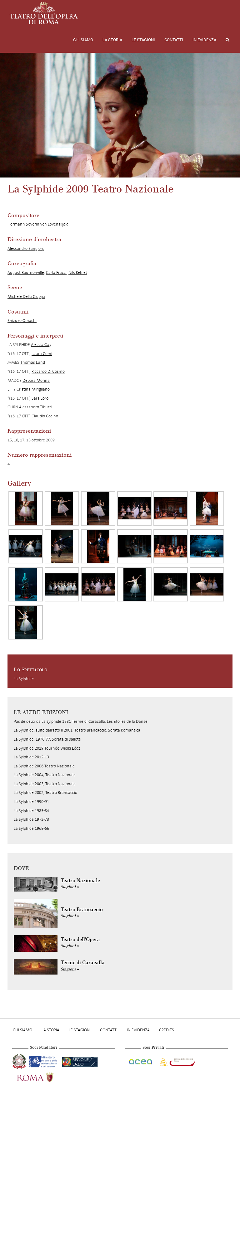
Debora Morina (36, 380)
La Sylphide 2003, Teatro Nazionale (45, 783)
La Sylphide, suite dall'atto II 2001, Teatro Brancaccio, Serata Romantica (77, 730)
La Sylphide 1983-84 (31, 810)
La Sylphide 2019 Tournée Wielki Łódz (47, 748)
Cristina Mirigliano (33, 389)
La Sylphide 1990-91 (31, 801)
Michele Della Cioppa (26, 296)
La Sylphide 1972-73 (31, 819)
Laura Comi (42, 353)
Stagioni (70, 886)
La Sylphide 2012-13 (31, 757)
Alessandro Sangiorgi (26, 248)
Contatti (173, 39)
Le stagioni (143, 39)
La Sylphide (24, 678)
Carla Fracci (56, 272)
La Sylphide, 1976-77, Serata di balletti (47, 739)
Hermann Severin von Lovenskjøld (38, 224)
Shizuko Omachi (22, 320)
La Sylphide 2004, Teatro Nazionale (45, 774)
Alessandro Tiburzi (35, 407)
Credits (166, 1030)
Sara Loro (40, 398)
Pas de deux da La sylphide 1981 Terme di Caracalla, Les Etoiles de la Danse (81, 721)
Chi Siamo (83, 39)
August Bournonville (26, 272)
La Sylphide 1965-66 (31, 828)
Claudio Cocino (45, 416)
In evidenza (204, 39)
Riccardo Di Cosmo (48, 371)
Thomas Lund (32, 362)
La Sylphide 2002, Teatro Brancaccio (45, 792)
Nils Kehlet (77, 272)
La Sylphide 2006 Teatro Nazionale (44, 766)
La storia (112, 39)
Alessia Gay (41, 344)
